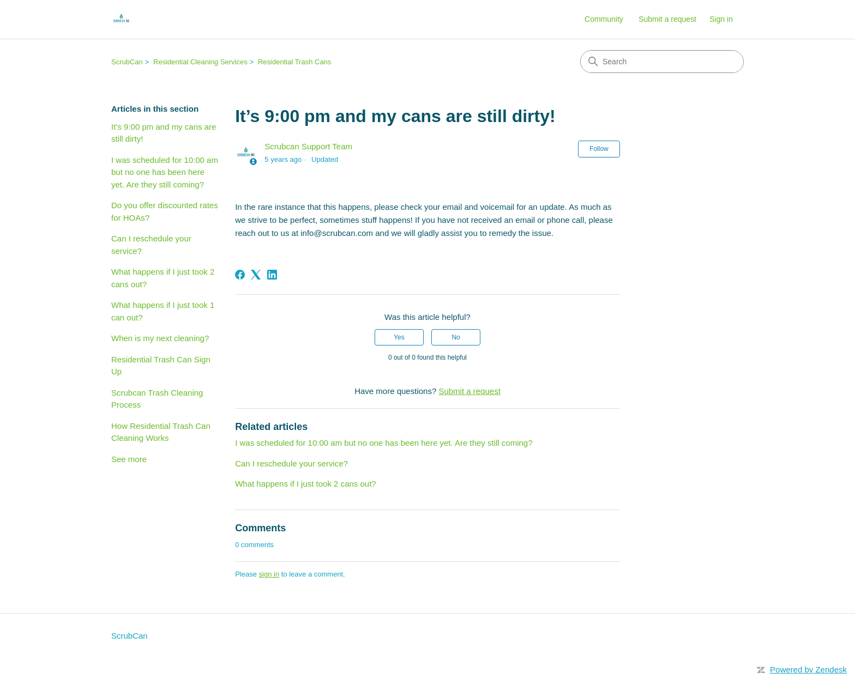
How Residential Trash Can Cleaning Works (160, 432)
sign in (269, 574)
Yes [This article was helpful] (399, 337)
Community (604, 19)
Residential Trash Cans (294, 62)
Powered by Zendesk (808, 669)
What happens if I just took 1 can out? (162, 311)
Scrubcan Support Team (308, 146)
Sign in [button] (721, 19)
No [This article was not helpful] (455, 337)
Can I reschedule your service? (151, 245)
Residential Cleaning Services (200, 62)
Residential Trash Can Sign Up (160, 366)
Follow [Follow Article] (599, 149)
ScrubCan (127, 62)
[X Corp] (256, 275)
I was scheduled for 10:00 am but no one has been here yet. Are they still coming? (164, 172)
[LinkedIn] (272, 275)
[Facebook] (240, 275)
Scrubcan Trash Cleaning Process (157, 399)
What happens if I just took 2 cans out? (162, 278)
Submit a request (667, 19)
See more (129, 459)
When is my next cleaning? (160, 338)
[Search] (662, 61)
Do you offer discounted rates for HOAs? (164, 211)
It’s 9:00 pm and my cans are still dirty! (163, 133)
